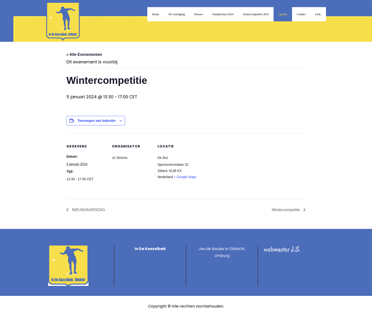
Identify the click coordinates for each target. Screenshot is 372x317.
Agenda (282, 14)
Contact (301, 14)
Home (155, 14)
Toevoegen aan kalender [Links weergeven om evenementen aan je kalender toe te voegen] (96, 121)
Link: (318, 14)
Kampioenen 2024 (222, 14)
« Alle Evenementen (84, 54)
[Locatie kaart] (228, 166)
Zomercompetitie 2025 (256, 14)
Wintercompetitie (286, 210)
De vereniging (176, 14)
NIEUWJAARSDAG (88, 210)
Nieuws (198, 14)
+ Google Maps (185, 177)
